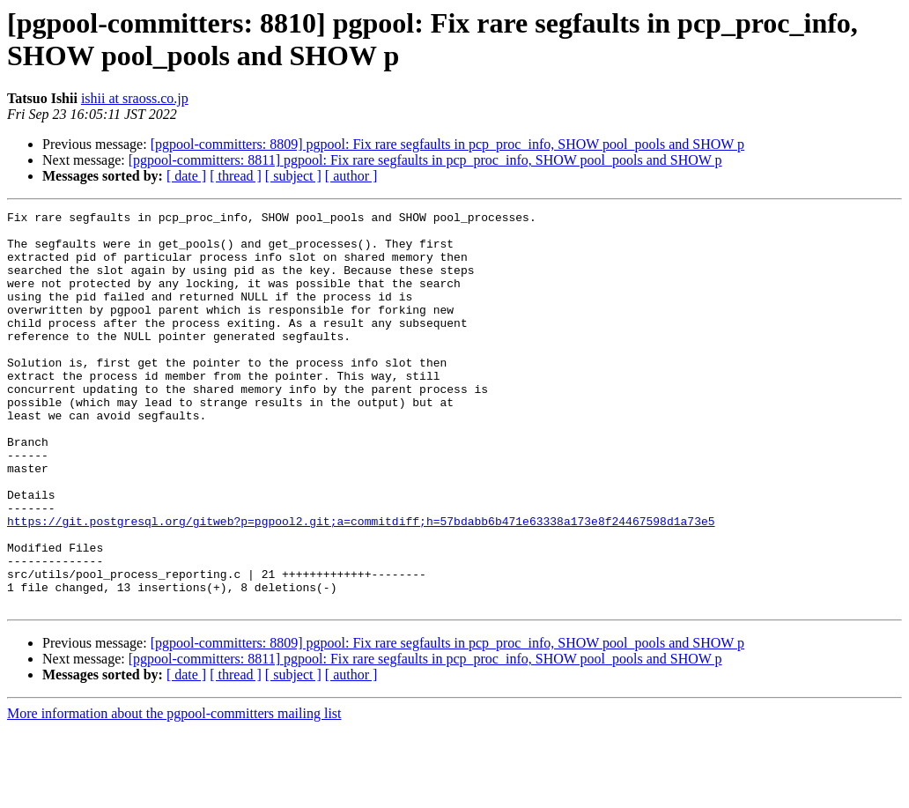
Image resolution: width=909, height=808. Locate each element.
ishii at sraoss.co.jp (134, 98)
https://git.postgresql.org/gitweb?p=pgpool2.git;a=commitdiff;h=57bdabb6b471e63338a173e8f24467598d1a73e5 (360, 584)
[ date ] (186, 175)
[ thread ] (236, 175)
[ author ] (351, 175)
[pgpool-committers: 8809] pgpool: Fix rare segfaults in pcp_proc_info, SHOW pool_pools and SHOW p (447, 144)
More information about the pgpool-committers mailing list (174, 792)
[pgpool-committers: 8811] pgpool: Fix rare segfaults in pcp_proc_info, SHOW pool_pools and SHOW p (425, 159)
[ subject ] (293, 175)
